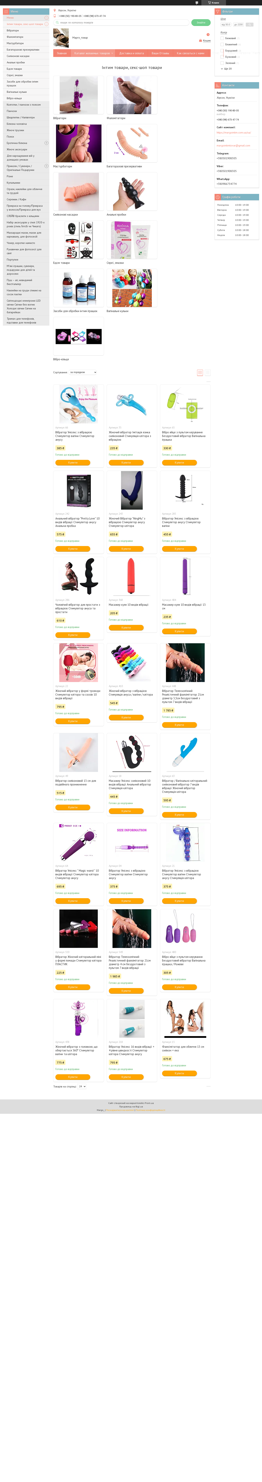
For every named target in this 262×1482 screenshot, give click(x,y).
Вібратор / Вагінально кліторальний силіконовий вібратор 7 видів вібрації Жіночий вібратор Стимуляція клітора (184, 689)
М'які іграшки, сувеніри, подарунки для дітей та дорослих (21, 269)
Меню (10, 17)
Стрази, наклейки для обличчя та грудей (24, 191)
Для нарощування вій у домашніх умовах (20, 157)
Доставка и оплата (131, 53)
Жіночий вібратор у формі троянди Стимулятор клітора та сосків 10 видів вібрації (77, 598)
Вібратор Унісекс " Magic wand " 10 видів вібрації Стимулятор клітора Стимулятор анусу (77, 777)
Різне (10, 176)
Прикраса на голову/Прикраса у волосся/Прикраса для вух (25, 207)
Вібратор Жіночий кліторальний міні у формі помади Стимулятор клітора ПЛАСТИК (78, 864)
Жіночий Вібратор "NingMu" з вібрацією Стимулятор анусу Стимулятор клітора (127, 425)
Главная (62, 53)
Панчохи (12, 111)
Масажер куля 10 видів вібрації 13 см (184, 510)
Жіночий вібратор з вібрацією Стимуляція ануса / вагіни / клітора (131, 596)
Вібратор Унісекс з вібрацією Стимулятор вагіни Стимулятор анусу (74, 339)
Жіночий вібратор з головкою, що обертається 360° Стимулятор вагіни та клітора (76, 953)
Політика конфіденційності (150, 1013)
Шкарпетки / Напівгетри (21, 117)
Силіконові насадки (18, 56)
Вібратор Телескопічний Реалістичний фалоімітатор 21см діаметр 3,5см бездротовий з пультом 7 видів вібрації (183, 600)
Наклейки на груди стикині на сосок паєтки (24, 292)
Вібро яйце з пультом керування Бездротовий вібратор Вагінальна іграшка (183, 339)
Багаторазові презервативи (23, 49)
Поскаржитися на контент (120, 1013)
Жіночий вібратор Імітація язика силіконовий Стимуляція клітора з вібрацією (130, 339)
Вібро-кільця (14, 98)
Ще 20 (228, 68)
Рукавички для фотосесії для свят (24, 251)
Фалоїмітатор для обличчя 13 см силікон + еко (183, 952)
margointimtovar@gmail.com (233, 145)
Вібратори (13, 30)
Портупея (12, 259)
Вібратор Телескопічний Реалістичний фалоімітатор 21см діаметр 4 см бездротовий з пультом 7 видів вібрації (130, 865)
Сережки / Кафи (16, 199)
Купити (72, 366)
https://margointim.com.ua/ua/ (234, 132)
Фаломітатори (15, 37)
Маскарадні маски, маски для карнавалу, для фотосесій (24, 234)
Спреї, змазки (15, 75)
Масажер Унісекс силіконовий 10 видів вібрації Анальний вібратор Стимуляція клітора (130, 687)
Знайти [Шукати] (201, 22)
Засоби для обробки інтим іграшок (22, 83)
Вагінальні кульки (17, 92)
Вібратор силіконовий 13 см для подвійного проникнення (75, 686)
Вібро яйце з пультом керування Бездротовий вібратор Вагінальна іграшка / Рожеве (183, 864)
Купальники (13, 182)
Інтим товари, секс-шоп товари (25, 24)
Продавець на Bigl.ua (131, 1010)
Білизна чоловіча (17, 124)
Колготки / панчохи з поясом (24, 104)
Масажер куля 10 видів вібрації (129, 508)
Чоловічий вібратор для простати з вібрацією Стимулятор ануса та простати (77, 511)
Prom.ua (149, 1006)
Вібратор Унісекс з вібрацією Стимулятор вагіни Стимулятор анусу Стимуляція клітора (181, 777)
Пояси (10, 136)
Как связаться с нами (190, 53)
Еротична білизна (17, 143)
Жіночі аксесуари (17, 149)
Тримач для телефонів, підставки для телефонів (21, 320)
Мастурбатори (15, 43)
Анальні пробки (16, 62)
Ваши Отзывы (160, 53)
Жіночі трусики (15, 130)
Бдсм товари (14, 69)
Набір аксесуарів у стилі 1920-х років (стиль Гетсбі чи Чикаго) (26, 224)
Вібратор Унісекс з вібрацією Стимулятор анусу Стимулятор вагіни (181, 425)
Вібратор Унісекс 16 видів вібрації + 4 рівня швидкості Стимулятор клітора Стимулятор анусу (131, 953)
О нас (215, 53)
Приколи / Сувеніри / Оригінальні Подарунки (20, 168)
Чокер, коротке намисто (21, 243)
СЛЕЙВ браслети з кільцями (23, 216)
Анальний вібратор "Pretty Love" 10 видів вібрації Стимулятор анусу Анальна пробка (77, 425)
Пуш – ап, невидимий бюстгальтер (19, 282)
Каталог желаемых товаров (92, 53)
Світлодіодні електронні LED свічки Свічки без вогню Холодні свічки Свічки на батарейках (24, 306)
